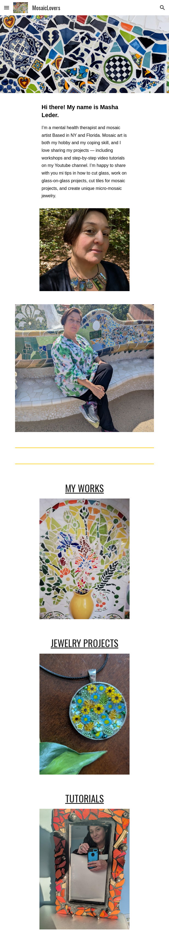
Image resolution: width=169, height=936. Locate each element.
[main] (84, 154)
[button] (6, 7)
